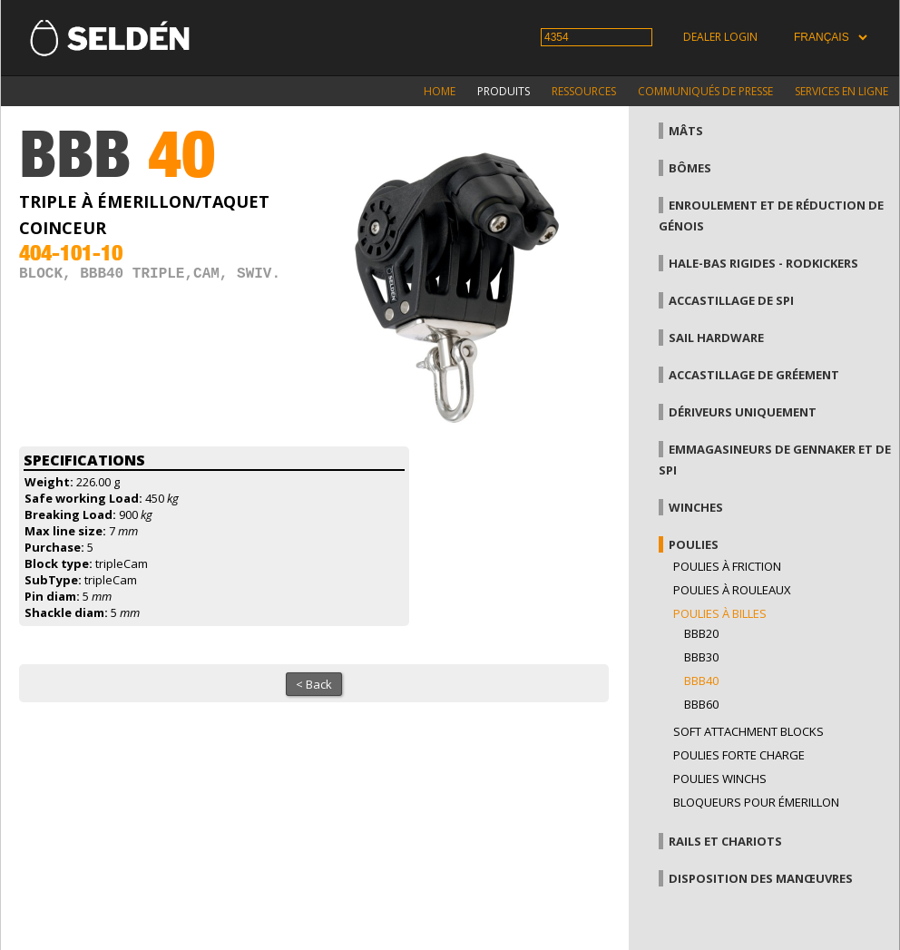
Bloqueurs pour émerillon (756, 802)
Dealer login (720, 36)
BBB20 (701, 633)
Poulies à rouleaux (732, 590)
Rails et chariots (725, 841)
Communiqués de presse (705, 91)
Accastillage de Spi (731, 300)
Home (439, 91)
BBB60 (701, 704)
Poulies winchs (720, 778)
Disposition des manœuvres (761, 878)
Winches (696, 507)
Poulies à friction (727, 566)
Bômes (690, 168)
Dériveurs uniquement (743, 412)
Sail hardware (716, 337)
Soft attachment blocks (748, 731)
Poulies (694, 544)
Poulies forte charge (739, 755)
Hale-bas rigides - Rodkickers (763, 263)
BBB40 (701, 680)
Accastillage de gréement (754, 375)
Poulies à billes (720, 613)
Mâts (686, 130)
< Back (314, 684)
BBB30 (701, 657)
